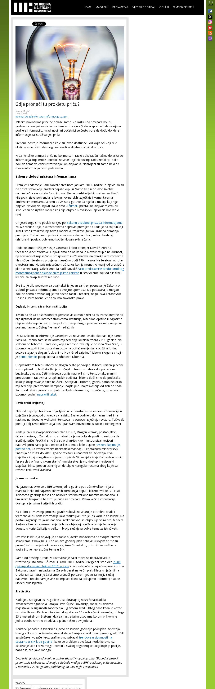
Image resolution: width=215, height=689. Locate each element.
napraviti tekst (46, 394)
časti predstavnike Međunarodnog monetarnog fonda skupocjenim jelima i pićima (69, 271)
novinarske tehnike (26, 116)
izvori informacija (49, 116)
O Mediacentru (183, 7)
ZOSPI (63, 116)
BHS (211, 2)
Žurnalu (73, 206)
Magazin (102, 7)
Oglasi (164, 7)
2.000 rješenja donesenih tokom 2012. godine (68, 564)
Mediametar (120, 7)
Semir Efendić (28, 357)
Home (87, 7)
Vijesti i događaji (144, 7)
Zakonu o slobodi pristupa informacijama (94, 223)
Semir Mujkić (22, 111)
